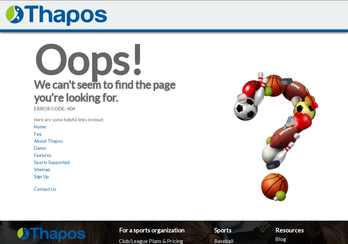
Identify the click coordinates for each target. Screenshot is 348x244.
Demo (40, 148)
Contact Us (45, 189)
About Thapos (48, 141)
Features (42, 155)
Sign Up (41, 176)
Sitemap (42, 169)
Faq (37, 134)
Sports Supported (52, 162)
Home (40, 126)
